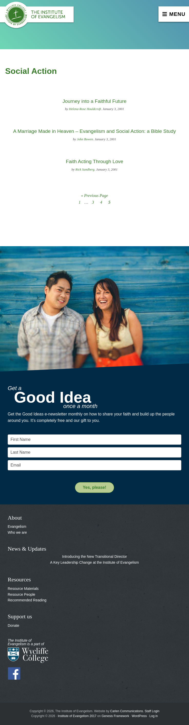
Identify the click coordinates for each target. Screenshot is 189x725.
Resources (19, 579)
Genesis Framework (115, 716)
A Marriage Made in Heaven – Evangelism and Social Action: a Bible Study (94, 131)
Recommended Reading (27, 600)
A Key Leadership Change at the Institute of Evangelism (94, 562)
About (15, 517)
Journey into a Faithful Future (95, 101)
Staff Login (152, 711)
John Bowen (85, 139)
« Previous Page (94, 195)
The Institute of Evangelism (38, 16)
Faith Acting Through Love (94, 161)
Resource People (21, 594)
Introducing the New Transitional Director (94, 556)
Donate (13, 625)
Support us (20, 616)
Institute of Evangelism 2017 (77, 716)
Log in (154, 716)
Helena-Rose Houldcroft (85, 109)
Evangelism (17, 526)
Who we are (17, 532)
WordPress (139, 716)
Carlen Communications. (127, 711)
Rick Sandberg (85, 169)
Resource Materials (23, 589)
